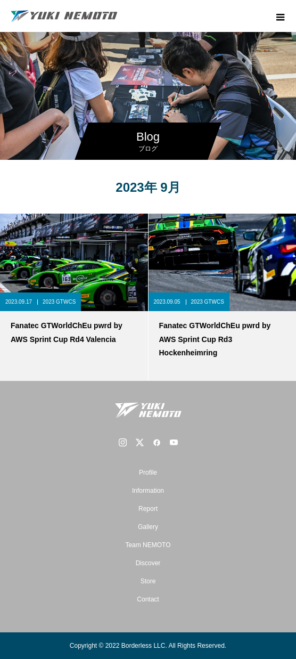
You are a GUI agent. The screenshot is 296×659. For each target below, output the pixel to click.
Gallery (148, 527)
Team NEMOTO (147, 545)
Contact (148, 599)
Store (148, 581)
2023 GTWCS (59, 302)
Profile (148, 472)
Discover (148, 563)
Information (148, 490)
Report (148, 508)
